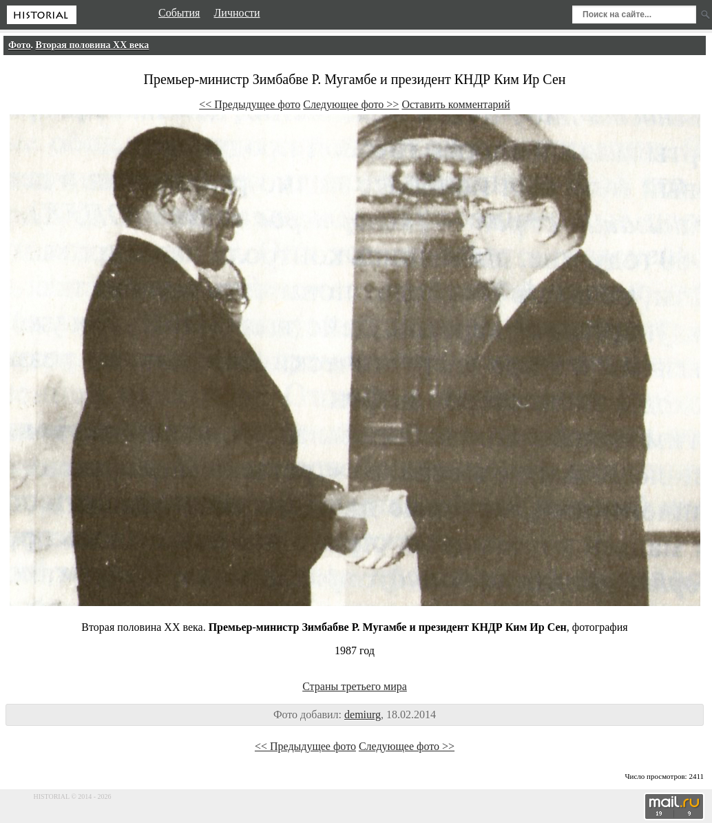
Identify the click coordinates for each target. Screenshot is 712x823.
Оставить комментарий (455, 104)
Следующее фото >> (351, 104)
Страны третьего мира (354, 686)
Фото (19, 45)
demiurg (362, 714)
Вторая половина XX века (92, 45)
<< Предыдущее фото (249, 104)
